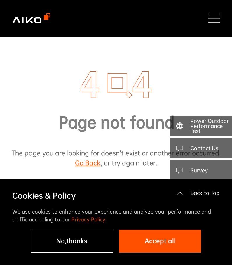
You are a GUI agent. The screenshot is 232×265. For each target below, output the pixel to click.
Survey (199, 170)
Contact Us (204, 148)
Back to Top (205, 193)
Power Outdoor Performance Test (210, 126)
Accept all (160, 241)
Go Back (87, 163)
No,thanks (71, 241)
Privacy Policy (88, 219)
